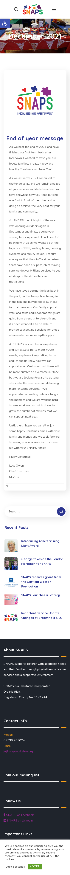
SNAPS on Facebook (19, 815)
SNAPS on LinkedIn (18, 821)
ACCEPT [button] (35, 866)
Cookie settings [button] (15, 866)
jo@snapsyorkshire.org (18, 751)
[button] (5, 23)
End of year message (34, 138)
